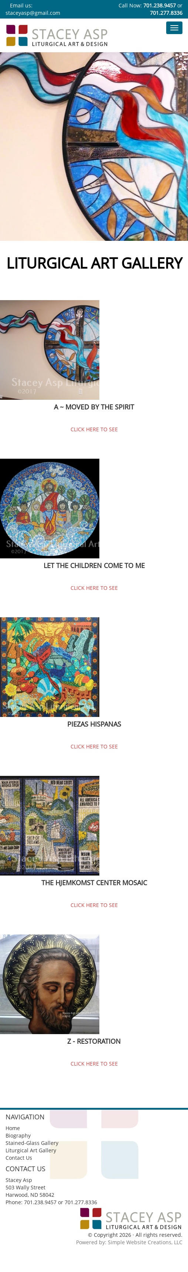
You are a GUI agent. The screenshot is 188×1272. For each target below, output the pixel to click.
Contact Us (19, 1157)
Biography (18, 1135)
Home (13, 1128)
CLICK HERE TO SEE (94, 429)
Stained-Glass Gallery (32, 1142)
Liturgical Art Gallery (31, 1150)
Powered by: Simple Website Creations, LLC (129, 1242)
